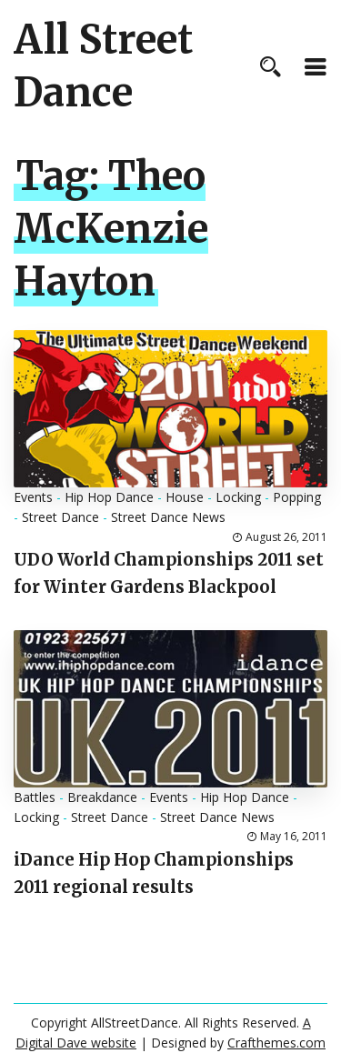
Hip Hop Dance (109, 497)
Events (33, 497)
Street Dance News (168, 517)
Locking (238, 497)
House (184, 497)
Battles (34, 797)
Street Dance (60, 517)
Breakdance (102, 797)
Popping (297, 497)
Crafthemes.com (276, 1042)
